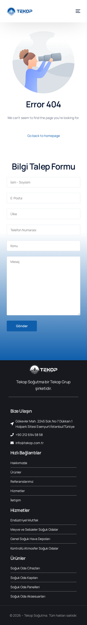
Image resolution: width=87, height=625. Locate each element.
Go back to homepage (43, 135)
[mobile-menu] (76, 11)
